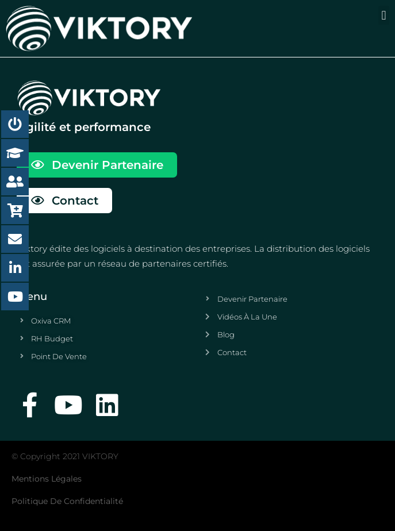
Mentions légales (46, 479)
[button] (383, 15)
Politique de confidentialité (67, 501)
